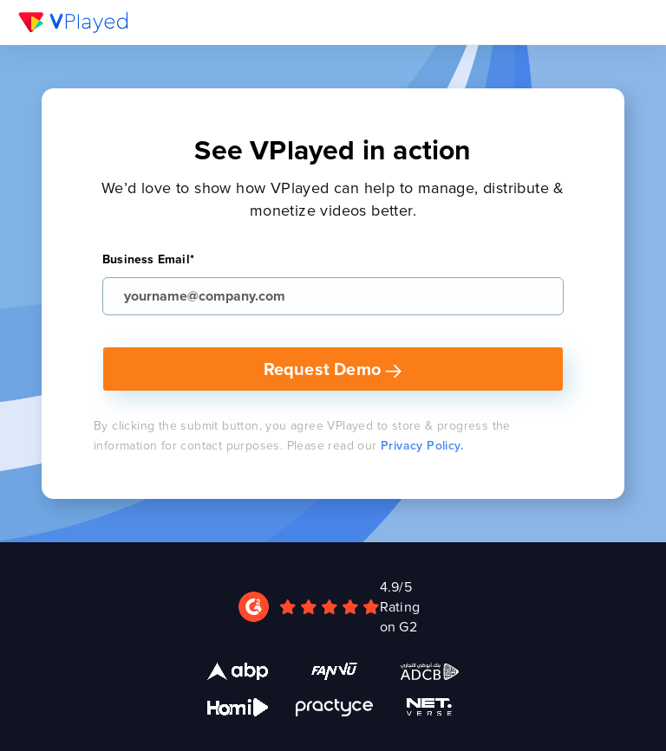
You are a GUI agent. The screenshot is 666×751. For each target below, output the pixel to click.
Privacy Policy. (422, 445)
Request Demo (333, 368)
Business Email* (148, 259)
